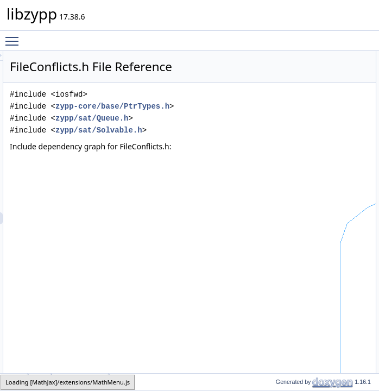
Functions (303, 129)
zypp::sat (311, 117)
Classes (301, 57)
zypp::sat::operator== (328, 188)
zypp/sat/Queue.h (186, 157)
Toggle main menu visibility (14, 36)
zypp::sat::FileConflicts (330, 69)
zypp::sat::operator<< (328, 140)
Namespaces (308, 93)
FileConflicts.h (81, 381)
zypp (305, 105)
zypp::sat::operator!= (328, 200)
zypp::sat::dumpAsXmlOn (334, 164)
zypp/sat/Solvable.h (193, 181)
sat (40, 381)
